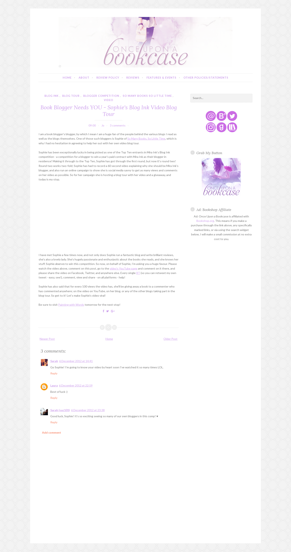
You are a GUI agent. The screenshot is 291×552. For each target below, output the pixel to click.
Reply (53, 373)
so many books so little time (147, 95)
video (108, 100)
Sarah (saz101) (60, 410)
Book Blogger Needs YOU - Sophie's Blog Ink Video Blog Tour (108, 110)
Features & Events (161, 77)
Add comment (51, 432)
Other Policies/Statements (205, 77)
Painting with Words (71, 304)
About (84, 77)
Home (67, 77)
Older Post (170, 338)
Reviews (132, 77)
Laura (54, 385)
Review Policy (107, 77)
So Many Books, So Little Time (146, 138)
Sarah (54, 361)
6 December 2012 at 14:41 (76, 361)
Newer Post (47, 338)
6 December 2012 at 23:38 (88, 410)
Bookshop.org (205, 220)
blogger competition (101, 95)
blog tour (71, 95)
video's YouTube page (123, 268)
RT (138, 273)
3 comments (117, 125)
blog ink (51, 95)
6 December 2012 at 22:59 (76, 385)
